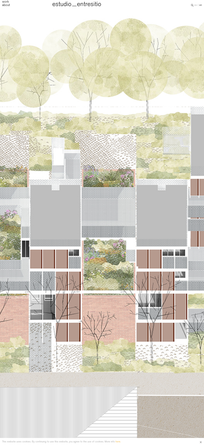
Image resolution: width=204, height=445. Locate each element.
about (6, 5)
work (5, 2)
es (195, 6)
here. (118, 441)
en (200, 6)
